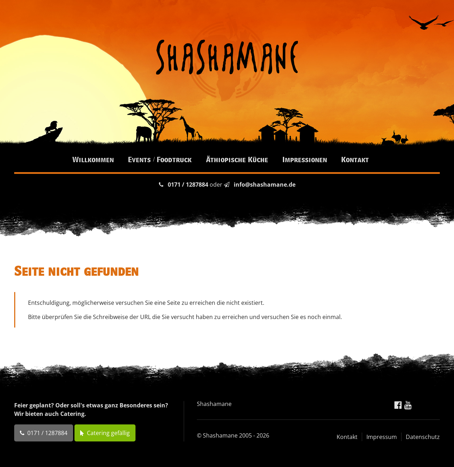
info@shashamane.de (264, 184)
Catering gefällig (108, 433)
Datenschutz (423, 437)
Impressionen (304, 159)
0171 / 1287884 (188, 184)
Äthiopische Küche (237, 159)
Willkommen (93, 159)
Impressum (381, 437)
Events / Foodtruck (160, 159)
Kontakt (355, 159)
